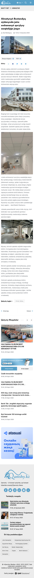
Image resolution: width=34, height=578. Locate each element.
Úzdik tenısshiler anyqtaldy (11, 374)
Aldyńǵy (5, 311)
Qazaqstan (5, 554)
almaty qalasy (19, 301)
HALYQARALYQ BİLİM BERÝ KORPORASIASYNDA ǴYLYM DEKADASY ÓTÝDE (12, 346)
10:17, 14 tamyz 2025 (16, 517)
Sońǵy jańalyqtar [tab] (9, 368)
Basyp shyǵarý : (8, 58)
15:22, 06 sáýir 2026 (7, 352)
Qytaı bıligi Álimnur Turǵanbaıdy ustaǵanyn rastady (21, 513)
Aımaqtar (16, 8)
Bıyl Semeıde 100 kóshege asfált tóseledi (13, 415)
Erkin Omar (5, 550)
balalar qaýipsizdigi (17, 547)
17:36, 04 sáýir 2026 (7, 398)
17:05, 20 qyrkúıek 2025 (17, 508)
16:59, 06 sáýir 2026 (7, 376)
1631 (18, 58)
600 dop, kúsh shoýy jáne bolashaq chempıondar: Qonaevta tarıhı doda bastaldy (15, 394)
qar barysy (5, 547)
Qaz (19, 3)
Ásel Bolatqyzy (6, 33)
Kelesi (30, 311)
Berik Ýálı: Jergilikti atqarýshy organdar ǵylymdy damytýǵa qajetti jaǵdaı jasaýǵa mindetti (16, 405)
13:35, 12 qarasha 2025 (22, 33)
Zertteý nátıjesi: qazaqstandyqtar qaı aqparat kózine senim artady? (20, 524)
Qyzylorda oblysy (7, 543)
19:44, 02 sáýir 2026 (7, 419)
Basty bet (5, 8)
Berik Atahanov (23, 550)
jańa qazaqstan (6, 540)
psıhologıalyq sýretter (21, 543)
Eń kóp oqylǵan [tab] (25, 368)
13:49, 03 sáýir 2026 (7, 408)
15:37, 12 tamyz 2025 (16, 529)
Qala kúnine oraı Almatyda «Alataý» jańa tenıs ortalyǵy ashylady (20, 503)
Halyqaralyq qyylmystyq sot (22, 540)
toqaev (14, 550)
